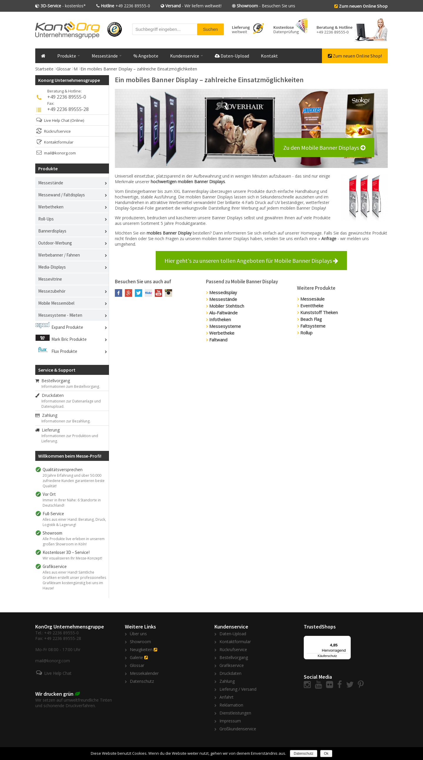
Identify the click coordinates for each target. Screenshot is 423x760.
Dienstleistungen (235, 713)
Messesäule (312, 299)
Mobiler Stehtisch (226, 306)
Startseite (44, 69)
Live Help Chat (56, 120)
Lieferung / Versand (237, 689)
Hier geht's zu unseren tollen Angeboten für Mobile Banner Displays (251, 260)
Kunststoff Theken (319, 312)
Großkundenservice (237, 729)
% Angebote (145, 56)
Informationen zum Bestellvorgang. (70, 386)
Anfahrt (226, 697)
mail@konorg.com (60, 153)
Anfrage (329, 238)
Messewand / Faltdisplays (61, 195)
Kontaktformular (58, 142)
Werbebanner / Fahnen (59, 255)
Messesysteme (225, 326)
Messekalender (144, 673)
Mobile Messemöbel (56, 303)
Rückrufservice (57, 131)
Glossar (63, 69)
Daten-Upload (232, 56)
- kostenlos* (63, 6)
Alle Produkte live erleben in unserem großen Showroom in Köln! (74, 541)
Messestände (107, 56)
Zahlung (46, 415)
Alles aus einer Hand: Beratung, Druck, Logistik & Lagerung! (74, 522)
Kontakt (269, 56)
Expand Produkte (67, 327)
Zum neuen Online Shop (363, 6)
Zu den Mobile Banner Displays (321, 147)
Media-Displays (52, 267)
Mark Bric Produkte (69, 339)
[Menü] (347, 639)
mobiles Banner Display (169, 233)
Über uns (138, 633)
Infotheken (220, 319)
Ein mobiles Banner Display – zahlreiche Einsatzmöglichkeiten (138, 69)
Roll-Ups (46, 219)
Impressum (230, 721)
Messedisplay (223, 292)
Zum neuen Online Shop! (355, 56)
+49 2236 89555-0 (125, 6)
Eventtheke (311, 306)
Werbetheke (221, 333)
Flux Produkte (64, 351)
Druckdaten (49, 395)
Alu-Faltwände (223, 313)
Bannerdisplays (52, 231)
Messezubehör (52, 291)
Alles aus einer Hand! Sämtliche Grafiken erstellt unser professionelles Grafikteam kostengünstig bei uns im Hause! (74, 580)
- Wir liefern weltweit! (193, 6)
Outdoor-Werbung (55, 243)
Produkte (68, 56)
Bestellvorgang (52, 380)
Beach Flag (311, 319)
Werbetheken (50, 207)
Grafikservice (231, 665)
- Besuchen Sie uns (266, 6)
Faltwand (218, 340)
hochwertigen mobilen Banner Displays (188, 181)
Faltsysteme (312, 326)
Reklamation (231, 705)
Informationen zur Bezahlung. (65, 421)
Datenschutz (142, 681)
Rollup (306, 333)
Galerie (136, 657)
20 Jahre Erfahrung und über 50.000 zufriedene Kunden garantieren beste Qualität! (74, 480)
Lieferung (47, 430)
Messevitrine (50, 279)
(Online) (77, 120)
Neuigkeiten (141, 649)
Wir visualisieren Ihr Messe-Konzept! (72, 558)
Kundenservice (186, 56)
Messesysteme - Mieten (60, 315)
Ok (326, 753)
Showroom (140, 641)
